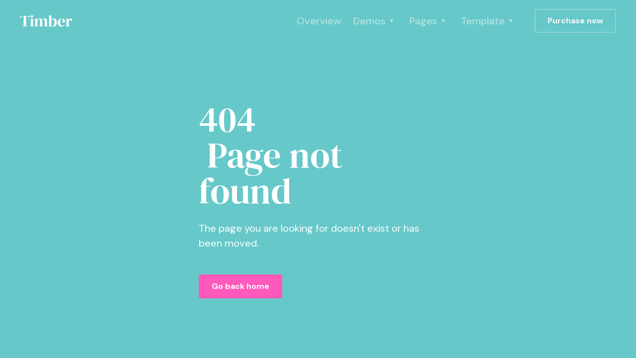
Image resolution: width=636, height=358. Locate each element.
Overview (319, 20)
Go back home (240, 286)
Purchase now (575, 20)
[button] (375, 20)
